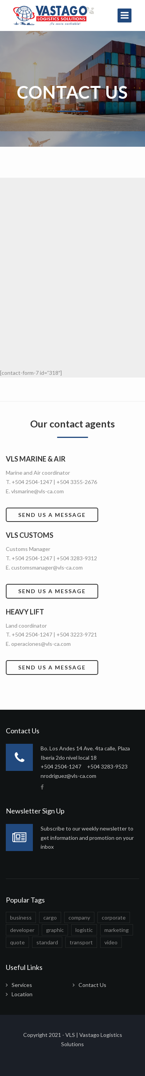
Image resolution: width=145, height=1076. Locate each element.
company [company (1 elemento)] (79, 917)
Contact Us (92, 985)
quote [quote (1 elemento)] (17, 942)
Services (22, 985)
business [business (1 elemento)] (21, 917)
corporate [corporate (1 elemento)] (114, 917)
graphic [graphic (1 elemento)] (55, 930)
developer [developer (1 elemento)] (22, 930)
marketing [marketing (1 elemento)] (116, 930)
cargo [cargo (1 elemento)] (50, 917)
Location (22, 994)
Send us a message (52, 514)
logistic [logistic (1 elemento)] (84, 930)
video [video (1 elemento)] (111, 942)
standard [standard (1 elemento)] (47, 942)
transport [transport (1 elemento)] (81, 942)
